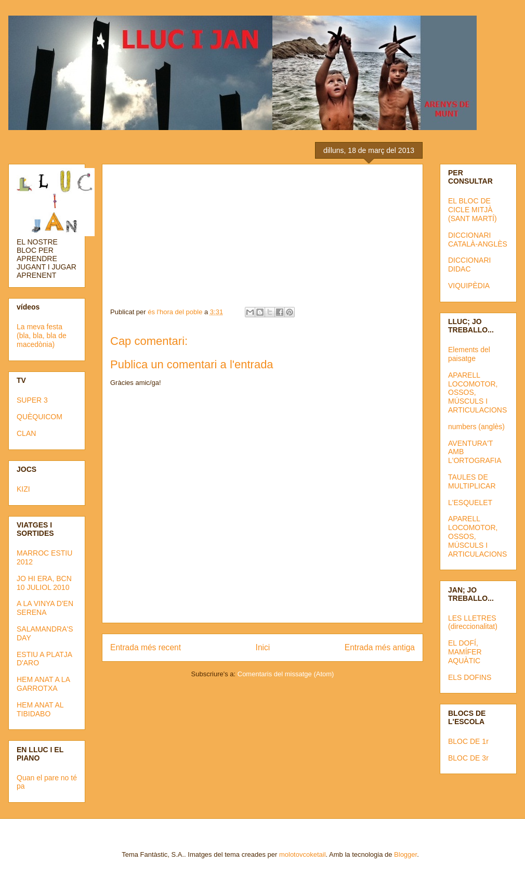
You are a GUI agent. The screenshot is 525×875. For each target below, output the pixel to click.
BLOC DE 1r (468, 741)
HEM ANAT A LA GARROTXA (43, 683)
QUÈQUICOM (39, 417)
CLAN (26, 433)
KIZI (23, 489)
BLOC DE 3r (468, 758)
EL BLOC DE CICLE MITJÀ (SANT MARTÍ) (472, 210)
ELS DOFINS (469, 677)
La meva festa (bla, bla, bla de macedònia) (42, 336)
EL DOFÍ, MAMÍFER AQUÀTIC (465, 652)
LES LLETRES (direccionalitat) (472, 622)
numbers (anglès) (476, 426)
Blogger (405, 854)
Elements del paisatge (469, 354)
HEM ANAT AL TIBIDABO (40, 709)
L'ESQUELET (470, 502)
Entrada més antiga (380, 647)
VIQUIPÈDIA (469, 285)
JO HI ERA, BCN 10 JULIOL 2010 (44, 582)
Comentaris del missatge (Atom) (286, 674)
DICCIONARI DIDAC (469, 264)
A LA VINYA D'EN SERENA (45, 607)
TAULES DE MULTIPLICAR (472, 481)
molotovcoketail (302, 854)
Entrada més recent (145, 647)
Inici (263, 647)
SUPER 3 (32, 400)
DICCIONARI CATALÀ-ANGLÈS (477, 239)
